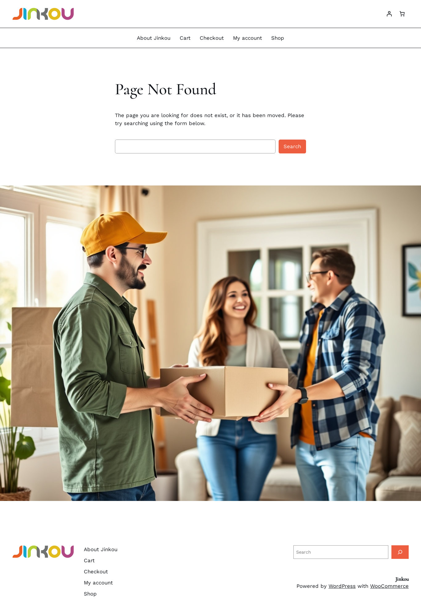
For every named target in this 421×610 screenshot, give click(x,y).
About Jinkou (153, 38)
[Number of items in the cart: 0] (402, 13)
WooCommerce (389, 586)
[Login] (389, 13)
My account (247, 38)
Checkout (212, 38)
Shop (277, 38)
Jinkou (402, 579)
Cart (185, 38)
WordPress (342, 586)
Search (292, 146)
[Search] (400, 552)
